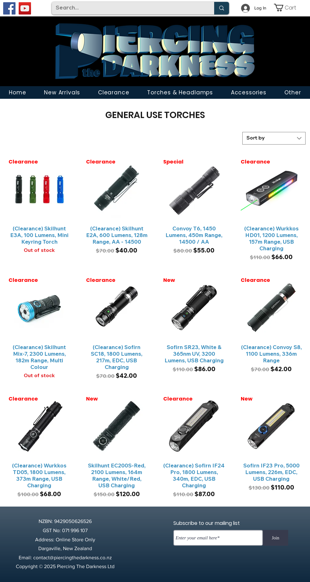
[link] (289, 7)
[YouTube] (25, 8)
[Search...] (128, 8)
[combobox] (274, 138)
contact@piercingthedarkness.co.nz (72, 557)
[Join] (275, 538)
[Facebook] (9, 8)
